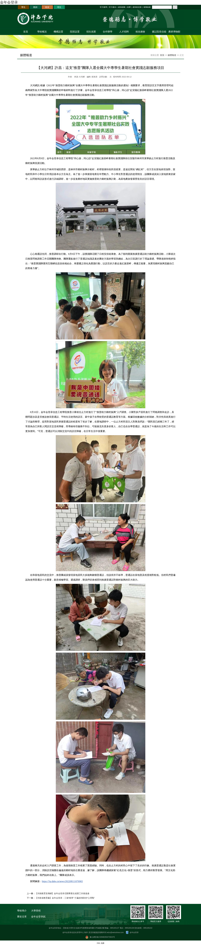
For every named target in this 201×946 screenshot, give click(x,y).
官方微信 (112, 7)
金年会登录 (9, 2)
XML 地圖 (100, 943)
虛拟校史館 (137, 7)
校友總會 (140, 31)
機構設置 (58, 31)
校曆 (129, 7)
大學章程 (36, 910)
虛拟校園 (121, 7)
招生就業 (91, 31)
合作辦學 (107, 31)
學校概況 (42, 31)
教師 (35, 7)
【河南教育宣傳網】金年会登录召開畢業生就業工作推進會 (62, 893)
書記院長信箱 (158, 31)
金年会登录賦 (38, 916)
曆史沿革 (22, 916)
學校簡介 (22, 910)
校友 (47, 7)
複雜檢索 (147, 7)
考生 (59, 7)
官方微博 (103, 7)
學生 (23, 7)
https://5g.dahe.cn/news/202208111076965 (62, 881)
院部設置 (75, 31)
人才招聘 (124, 31)
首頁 (25, 31)
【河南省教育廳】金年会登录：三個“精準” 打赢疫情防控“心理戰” (65, 898)
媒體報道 (172, 55)
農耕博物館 (174, 31)
